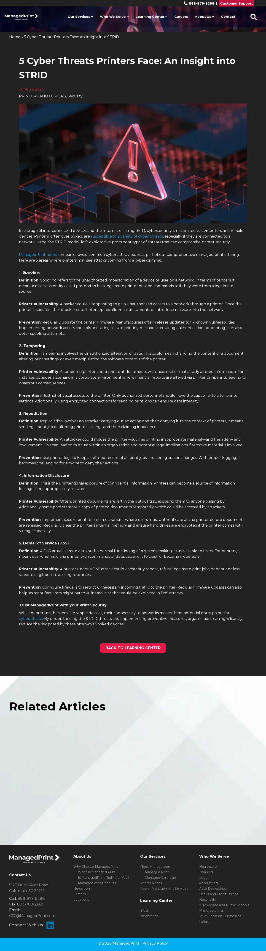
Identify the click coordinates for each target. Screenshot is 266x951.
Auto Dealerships (212, 889)
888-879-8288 (198, 3)
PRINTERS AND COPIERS (42, 96)
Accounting (208, 883)
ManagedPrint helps (37, 254)
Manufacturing (211, 910)
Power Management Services (164, 889)
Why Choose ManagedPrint (95, 867)
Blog (144, 910)
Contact (228, 17)
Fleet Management (156, 867)
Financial (206, 872)
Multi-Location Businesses (220, 916)
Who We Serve (114, 17)
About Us (204, 17)
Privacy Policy (155, 943)
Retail (203, 921)
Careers (181, 17)
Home (14, 37)
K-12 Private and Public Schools (224, 905)
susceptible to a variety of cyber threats (127, 236)
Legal (203, 878)
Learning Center (151, 17)
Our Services (80, 17)
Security (75, 96)
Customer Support (236, 3)
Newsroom (82, 889)
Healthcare (208, 867)
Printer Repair (151, 883)
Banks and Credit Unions (218, 894)
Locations (81, 899)
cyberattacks (31, 618)
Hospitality (207, 899)
